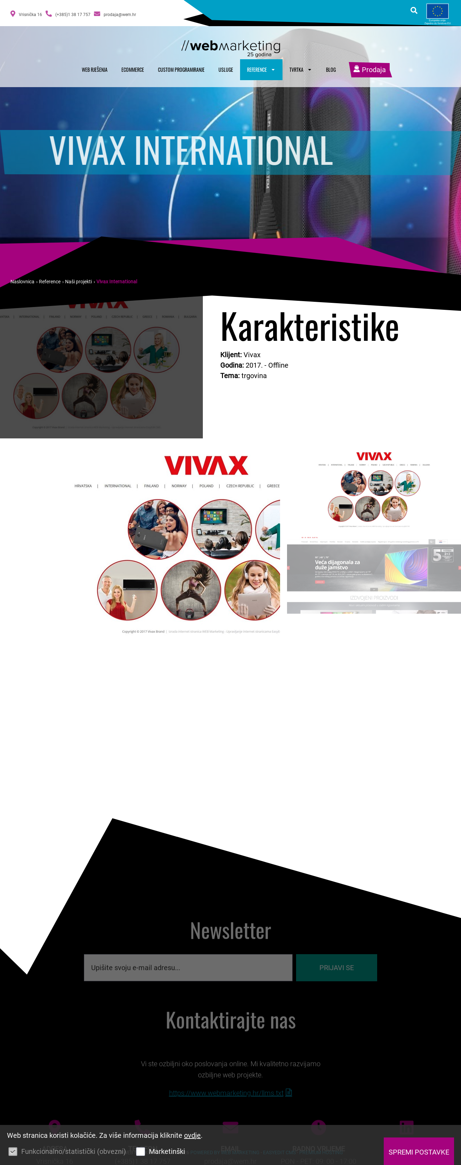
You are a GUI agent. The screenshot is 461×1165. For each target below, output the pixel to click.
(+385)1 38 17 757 (68, 13)
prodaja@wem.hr (115, 13)
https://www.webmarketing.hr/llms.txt (226, 1109)
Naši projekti (78, 281)
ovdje (192, 1135)
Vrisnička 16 (26, 13)
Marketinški (167, 1151)
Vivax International (116, 281)
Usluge (225, 69)
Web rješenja (95, 69)
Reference (261, 69)
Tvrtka (300, 69)
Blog (331, 69)
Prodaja (369, 70)
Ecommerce (132, 69)
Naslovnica (22, 281)
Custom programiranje (181, 69)
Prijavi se (336, 978)
